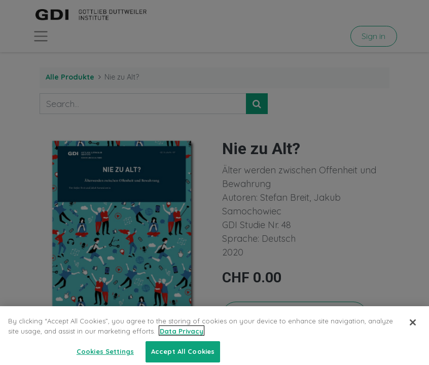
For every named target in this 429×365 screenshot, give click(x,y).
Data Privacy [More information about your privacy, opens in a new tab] (181, 336)
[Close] (413, 327)
